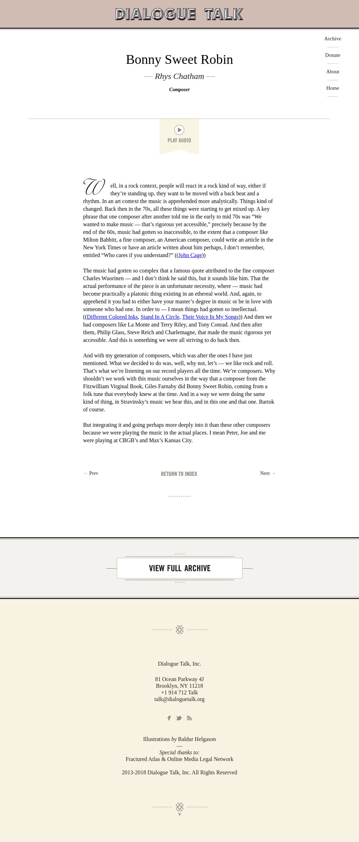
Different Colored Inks (112, 317)
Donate (332, 55)
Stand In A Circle (160, 317)
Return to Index (179, 473)
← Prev (90, 473)
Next (268, 473)
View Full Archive (179, 568)
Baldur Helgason (197, 739)
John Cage (190, 255)
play (179, 130)
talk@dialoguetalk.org (180, 699)
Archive (332, 38)
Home (332, 88)
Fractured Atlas (143, 759)
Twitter (179, 718)
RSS (189, 718)
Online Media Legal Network (200, 759)
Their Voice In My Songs (210, 317)
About (332, 71)
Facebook (169, 718)
